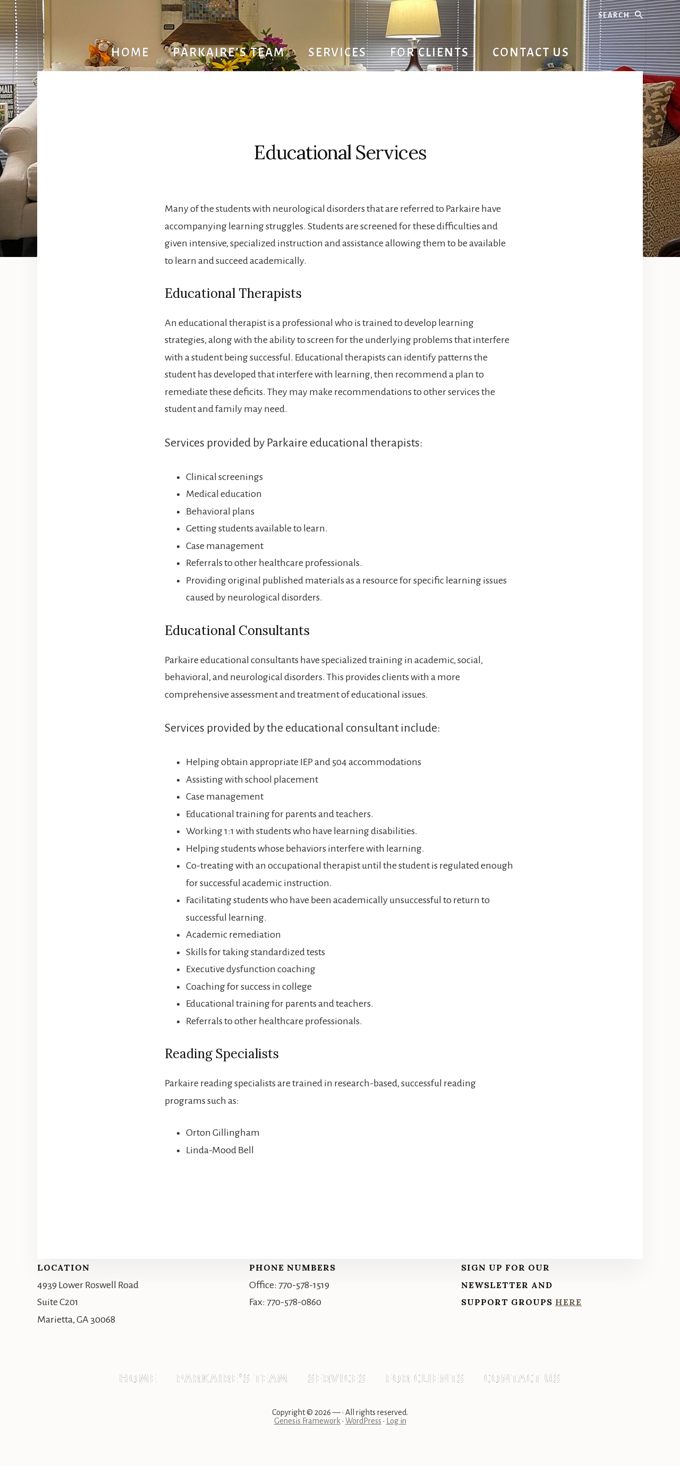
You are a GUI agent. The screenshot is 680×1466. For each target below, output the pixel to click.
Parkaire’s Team (229, 1383)
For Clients (429, 1383)
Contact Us (531, 1383)
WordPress (363, 1430)
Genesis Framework (307, 1430)
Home (130, 1383)
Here (568, 1302)
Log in (396, 1430)
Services (337, 1383)
